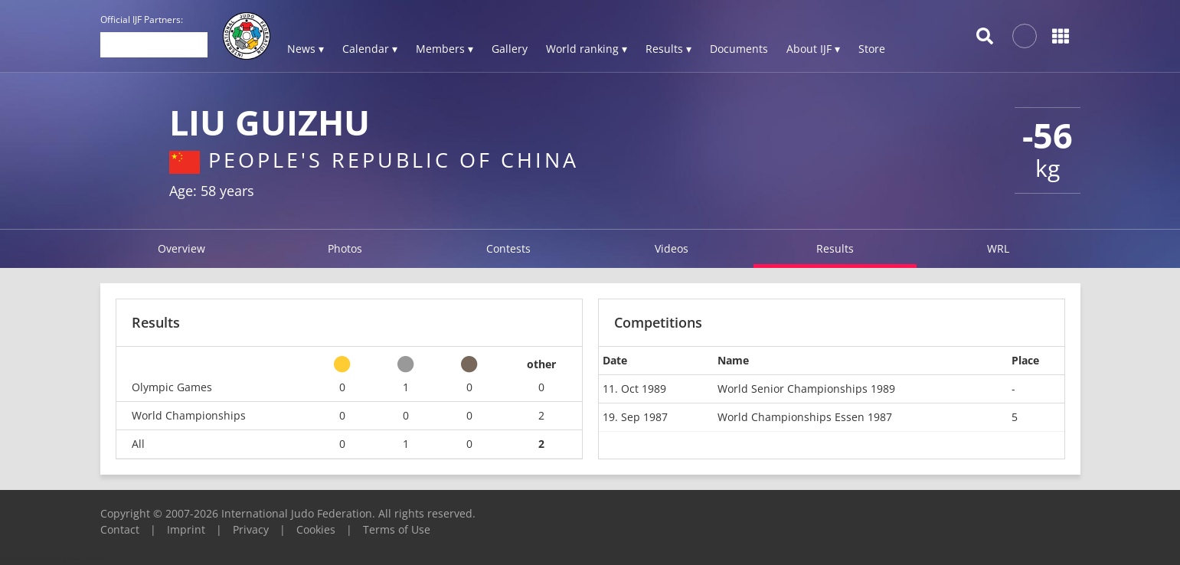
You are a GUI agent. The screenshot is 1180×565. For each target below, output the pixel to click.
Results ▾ (668, 48)
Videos (671, 248)
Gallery (510, 48)
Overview (181, 248)
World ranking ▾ (586, 48)
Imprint (186, 529)
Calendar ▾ (369, 48)
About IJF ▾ (813, 48)
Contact (119, 529)
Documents (739, 48)
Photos (345, 248)
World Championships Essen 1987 (804, 417)
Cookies (315, 529)
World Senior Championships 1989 (806, 388)
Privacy (251, 529)
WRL (998, 248)
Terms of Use (396, 529)
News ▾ (305, 48)
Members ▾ (444, 48)
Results (835, 248)
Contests (508, 248)
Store (871, 48)
